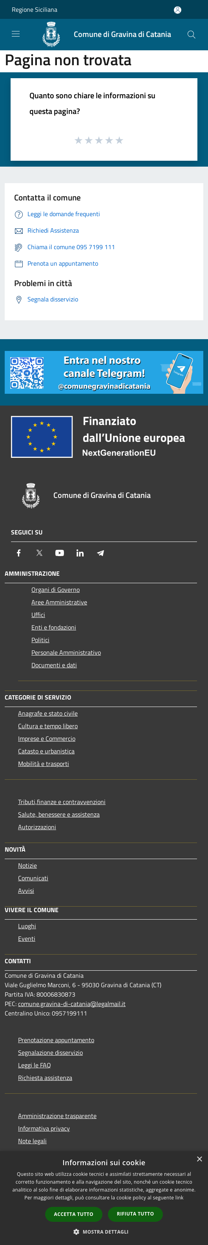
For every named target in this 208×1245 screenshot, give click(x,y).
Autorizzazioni (37, 827)
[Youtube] (60, 553)
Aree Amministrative (59, 602)
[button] (104, 1232)
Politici (40, 640)
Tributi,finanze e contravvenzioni (62, 801)
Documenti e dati (54, 665)
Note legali (32, 1141)
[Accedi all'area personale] (177, 10)
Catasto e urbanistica (46, 751)
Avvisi (26, 890)
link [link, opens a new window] (179, 1197)
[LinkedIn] (80, 553)
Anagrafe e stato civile (48, 713)
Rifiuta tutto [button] (135, 1213)
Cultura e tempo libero (48, 726)
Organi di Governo (55, 589)
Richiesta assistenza (45, 1077)
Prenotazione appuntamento (56, 1040)
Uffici (38, 614)
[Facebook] (19, 553)
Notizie (27, 865)
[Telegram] (100, 553)
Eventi (26, 938)
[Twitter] (39, 553)
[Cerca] (191, 34)
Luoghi (27, 926)
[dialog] (104, 1198)
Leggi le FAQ (34, 1065)
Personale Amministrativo (66, 652)
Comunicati (33, 878)
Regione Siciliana (34, 9)
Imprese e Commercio (46, 738)
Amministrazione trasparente (57, 1115)
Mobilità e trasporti (43, 763)
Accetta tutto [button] (73, 1214)
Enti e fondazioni (53, 627)
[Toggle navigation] (15, 34)
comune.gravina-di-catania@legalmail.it (72, 1003)
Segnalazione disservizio (50, 1052)
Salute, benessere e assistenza (59, 814)
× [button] (199, 1159)
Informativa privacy (44, 1128)
